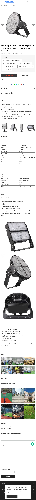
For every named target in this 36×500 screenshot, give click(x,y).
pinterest (21, 84)
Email (2, 439)
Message (3, 452)
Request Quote (9, 75)
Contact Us (25, 75)
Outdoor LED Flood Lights (9, 5)
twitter (16, 84)
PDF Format (2, 79)
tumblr (23, 84)
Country (3, 445)
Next (33, 25)
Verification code (5, 469)
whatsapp (19, 84)
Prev (2, 25)
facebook (11, 84)
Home (2, 5)
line (14, 84)
